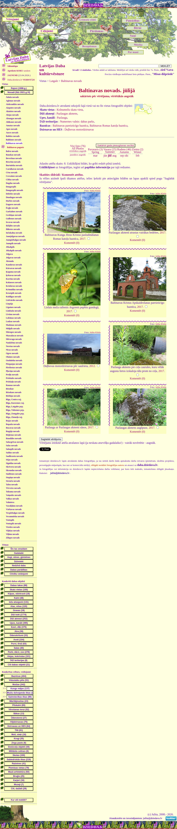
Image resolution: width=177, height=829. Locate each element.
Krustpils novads (13, 293)
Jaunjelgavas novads (15, 236)
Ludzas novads (12, 321)
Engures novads (13, 204)
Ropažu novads (13, 424)
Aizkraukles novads (15, 104)
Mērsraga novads (14, 339)
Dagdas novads (13, 183)
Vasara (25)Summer (110, 150)
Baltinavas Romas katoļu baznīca (109, 125)
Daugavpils (11, 186)
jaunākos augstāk (78, 154)
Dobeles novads (13, 194)
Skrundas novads (14, 470)
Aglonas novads (13, 100)
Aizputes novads (13, 108)
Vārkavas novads (14, 509)
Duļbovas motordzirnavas (79, 129)
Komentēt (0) (71, 242)
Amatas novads (13, 125)
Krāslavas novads (14, 286)
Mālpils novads (13, 328)
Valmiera (10, 502)
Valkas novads (12, 498)
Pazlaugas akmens (67, 113)
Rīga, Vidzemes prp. (15, 410)
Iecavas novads (13, 222)
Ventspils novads (13, 523)
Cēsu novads (11, 172)
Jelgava (9, 254)
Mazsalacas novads (14, 335)
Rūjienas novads (13, 435)
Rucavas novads (13, 428)
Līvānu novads (12, 314)
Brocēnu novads (13, 162)
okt (126, 155)
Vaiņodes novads (13, 495)
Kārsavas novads (13, 268)
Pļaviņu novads (13, 371)
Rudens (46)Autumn (124, 150)
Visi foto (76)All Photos (77, 148)
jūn (105, 155)
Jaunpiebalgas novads (16, 240)
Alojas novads (12, 115)
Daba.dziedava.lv (21, 80)
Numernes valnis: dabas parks (77, 121)
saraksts (18, 70)
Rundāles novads (13, 438)
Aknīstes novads (13, 111)
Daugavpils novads (14, 190)
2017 (82, 238)
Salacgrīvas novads (14, 442)
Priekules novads (13, 378)
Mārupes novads (13, 332)
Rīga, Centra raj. (13, 399)
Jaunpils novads (13, 243)
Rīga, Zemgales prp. (15, 413)
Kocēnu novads (13, 279)
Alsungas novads (13, 118)
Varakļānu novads (14, 506)
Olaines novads (13, 357)
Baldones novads (13, 139)
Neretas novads (13, 346)
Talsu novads (12, 484)
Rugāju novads (13, 431)
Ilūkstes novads (13, 229)
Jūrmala (10, 261)
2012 (92, 366)
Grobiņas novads (13, 215)
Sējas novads (12, 459)
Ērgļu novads (12, 208)
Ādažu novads (12, 97)
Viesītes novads (13, 527)
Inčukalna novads (14, 233)
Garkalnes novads (14, 211)
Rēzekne (10, 389)
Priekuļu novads (13, 381)
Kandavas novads (14, 264)
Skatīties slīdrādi (49, 174)
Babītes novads (13, 136)
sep (122, 155)
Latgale (53, 80)
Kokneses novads (14, 282)
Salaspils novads (13, 449)
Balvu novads (12, 151)
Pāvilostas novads (14, 367)
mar (95, 155)
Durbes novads (12, 201)
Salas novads (12, 445)
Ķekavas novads (13, 275)
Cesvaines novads (14, 176)
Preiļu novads (12, 374)
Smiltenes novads (14, 474)
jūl (110, 155)
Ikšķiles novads (13, 225)
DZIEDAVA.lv (93, 5)
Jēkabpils (10, 247)
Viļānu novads (12, 534)
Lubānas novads (13, 318)
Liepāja (9, 303)
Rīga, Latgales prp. (14, 406)
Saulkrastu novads (14, 456)
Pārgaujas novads (14, 364)
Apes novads (11, 129)
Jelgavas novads (13, 257)
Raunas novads (13, 385)
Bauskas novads (13, 155)
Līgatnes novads (13, 307)
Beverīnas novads (14, 158)
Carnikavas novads (14, 169)
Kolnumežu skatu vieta (70, 109)
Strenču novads (13, 481)
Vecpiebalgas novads (15, 513)
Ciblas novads (12, 179)
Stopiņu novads (13, 477)
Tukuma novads (13, 491)
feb (137, 155)
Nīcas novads (12, 350)
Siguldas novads (13, 463)
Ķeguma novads (13, 272)
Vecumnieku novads (15, 516)
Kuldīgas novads (13, 296)
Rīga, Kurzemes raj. (15, 403)
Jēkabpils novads (14, 250)
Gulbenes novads (13, 218)
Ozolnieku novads (14, 360)
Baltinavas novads (14, 143)
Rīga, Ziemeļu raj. (14, 417)
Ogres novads (12, 353)
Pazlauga (62, 117)
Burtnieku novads (14, 165)
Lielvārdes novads (14, 300)
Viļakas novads (13, 530)
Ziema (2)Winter (137, 150)
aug (114, 155)
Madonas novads (13, 325)
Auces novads (12, 132)
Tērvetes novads (13, 488)
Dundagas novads (14, 197)
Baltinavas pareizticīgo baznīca (70, 125)
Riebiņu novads (13, 396)
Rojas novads (12, 420)
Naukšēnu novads (14, 342)
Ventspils (10, 520)
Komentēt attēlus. (73, 174)
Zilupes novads (13, 537)
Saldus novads (12, 452)
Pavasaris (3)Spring (95, 150)
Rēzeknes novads (13, 392)
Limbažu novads (13, 311)
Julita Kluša (95, 191)
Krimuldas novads (14, 289)
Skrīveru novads (13, 467)
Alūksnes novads (13, 122)
